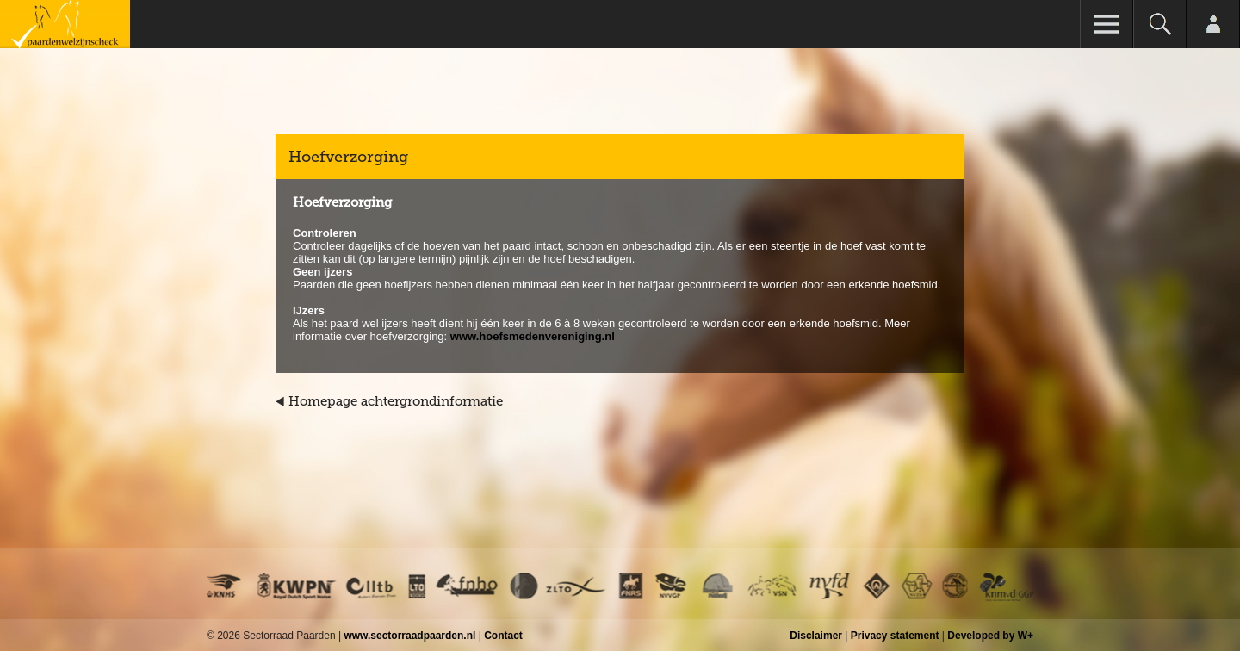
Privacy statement (895, 635)
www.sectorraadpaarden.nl (409, 635)
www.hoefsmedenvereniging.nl (532, 336)
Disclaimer (816, 635)
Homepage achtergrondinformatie (395, 401)
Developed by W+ (990, 635)
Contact (503, 635)
